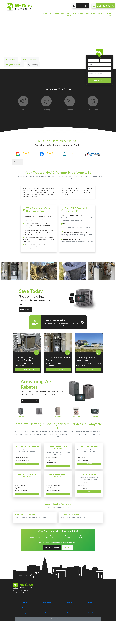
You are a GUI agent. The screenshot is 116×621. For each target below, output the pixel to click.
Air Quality (68, 14)
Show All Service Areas (58, 611)
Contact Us (109, 14)
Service (29, 393)
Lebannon (91, 600)
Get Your (51, 539)
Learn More (27, 455)
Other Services (78, 13)
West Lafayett (47, 594)
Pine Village (25, 600)
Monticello (69, 594)
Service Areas (91, 13)
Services (14, 64)
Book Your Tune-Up (27, 361)
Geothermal (59, 13)
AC (51, 13)
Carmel (47, 605)
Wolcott (90, 605)
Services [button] (11, 59)
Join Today (89, 361)
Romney (25, 594)
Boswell (47, 600)
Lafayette (69, 600)
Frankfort (90, 594)
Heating (45, 13)
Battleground (25, 605)
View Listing (74, 155)
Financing (33, 64)
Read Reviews (27, 155)
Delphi (69, 605)
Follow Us (50, 155)
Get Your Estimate (58, 361)
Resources (101, 13)
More (25, 301)
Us (99, 80)
